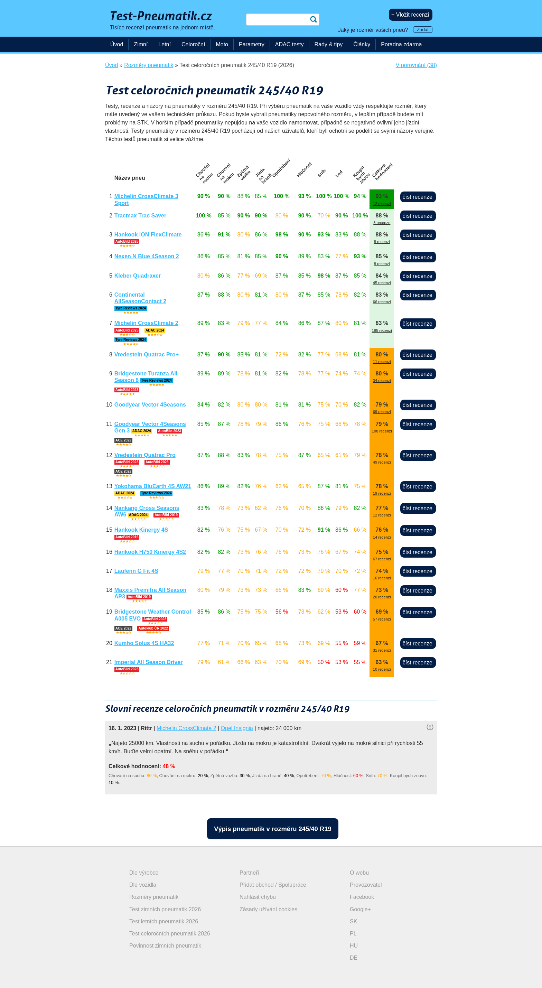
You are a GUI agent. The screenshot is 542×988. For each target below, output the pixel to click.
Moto (222, 44)
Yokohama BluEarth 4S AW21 (152, 486)
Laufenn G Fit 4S (136, 571)
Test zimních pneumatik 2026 (165, 909)
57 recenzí (382, 619)
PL (353, 933)
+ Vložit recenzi (410, 15)
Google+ (360, 909)
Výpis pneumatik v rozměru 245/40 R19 (272, 828)
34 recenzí (382, 381)
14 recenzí (382, 537)
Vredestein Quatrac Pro (145, 455)
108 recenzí (382, 431)
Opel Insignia (237, 728)
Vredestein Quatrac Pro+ (146, 354)
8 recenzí (382, 242)
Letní (164, 44)
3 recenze (381, 223)
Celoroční (193, 44)
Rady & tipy (329, 44)
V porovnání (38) (416, 65)
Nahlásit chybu (258, 897)
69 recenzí (382, 412)
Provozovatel (366, 885)
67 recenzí (382, 559)
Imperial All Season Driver (148, 662)
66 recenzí (382, 302)
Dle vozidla (142, 885)
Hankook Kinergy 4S (141, 530)
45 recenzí (382, 283)
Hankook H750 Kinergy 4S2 (150, 552)
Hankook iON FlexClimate (148, 234)
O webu (359, 873)
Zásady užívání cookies (268, 909)
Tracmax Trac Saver (140, 215)
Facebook (362, 897)
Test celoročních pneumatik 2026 (169, 933)
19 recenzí (382, 493)
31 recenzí (382, 650)
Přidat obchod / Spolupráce (273, 885)
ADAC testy (289, 44)
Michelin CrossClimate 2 (146, 323)
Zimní (141, 44)
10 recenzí (382, 669)
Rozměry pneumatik (153, 897)
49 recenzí (382, 462)
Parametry (251, 44)
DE (353, 958)
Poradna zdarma (401, 44)
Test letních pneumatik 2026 (163, 921)
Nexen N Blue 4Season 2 (146, 256)
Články (361, 44)
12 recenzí (382, 204)
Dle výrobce (143, 873)
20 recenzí (382, 597)
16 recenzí (382, 578)
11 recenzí (382, 362)
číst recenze (417, 197)
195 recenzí (382, 330)
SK (353, 921)
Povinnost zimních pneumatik (165, 946)
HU (354, 946)
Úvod (116, 44)
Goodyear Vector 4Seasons (150, 405)
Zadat (423, 29)
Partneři (249, 873)
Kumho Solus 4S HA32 (144, 643)
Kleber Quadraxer (137, 276)
